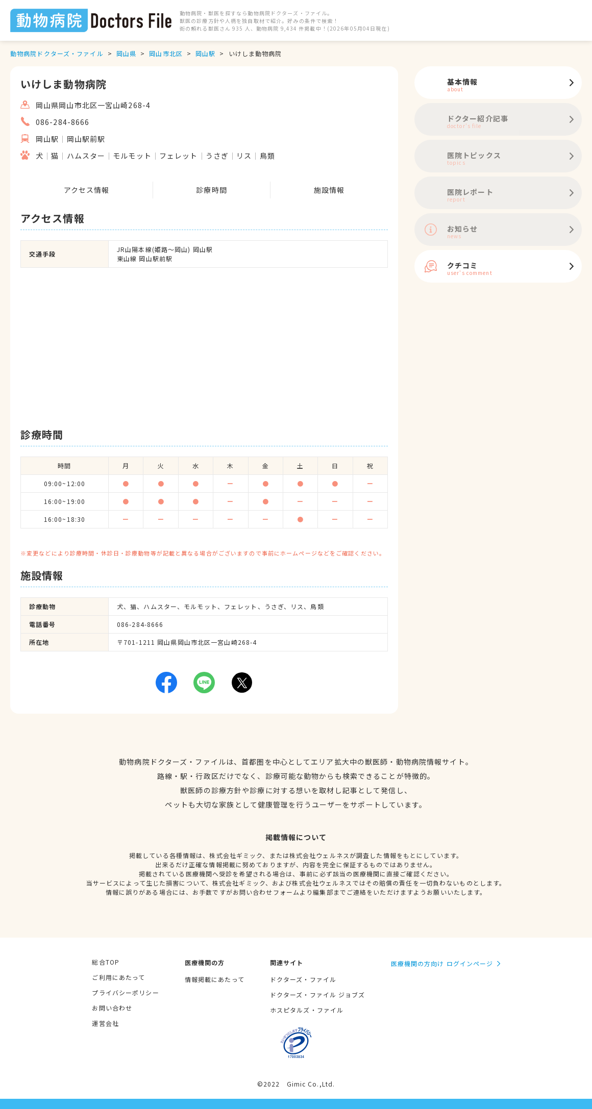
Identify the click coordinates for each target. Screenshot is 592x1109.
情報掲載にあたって (214, 979)
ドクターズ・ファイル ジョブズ (317, 994)
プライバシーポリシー (125, 992)
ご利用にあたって (118, 977)
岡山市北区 (166, 53)
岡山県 (126, 53)
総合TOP (105, 961)
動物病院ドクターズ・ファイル (57, 53)
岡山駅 (205, 53)
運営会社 (105, 1023)
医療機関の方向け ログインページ (442, 963)
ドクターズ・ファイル (303, 979)
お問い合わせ (112, 1007)
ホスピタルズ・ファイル (306, 1009)
